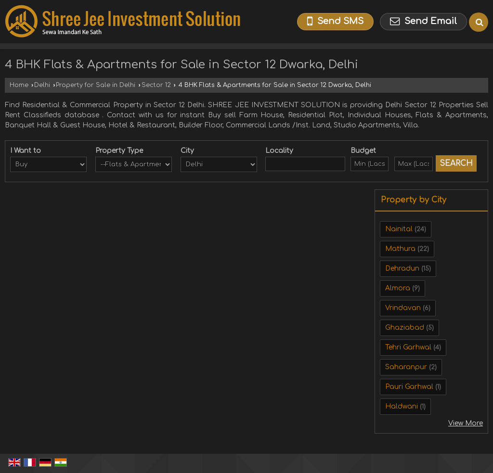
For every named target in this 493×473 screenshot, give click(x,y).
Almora (397, 288)
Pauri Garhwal (409, 386)
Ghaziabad (404, 327)
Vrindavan (403, 307)
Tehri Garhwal (408, 347)
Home (19, 85)
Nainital (399, 229)
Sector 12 (156, 85)
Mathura (400, 248)
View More (465, 423)
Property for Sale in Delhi (95, 85)
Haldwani (401, 406)
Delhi (42, 85)
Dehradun (402, 268)
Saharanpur (406, 367)
